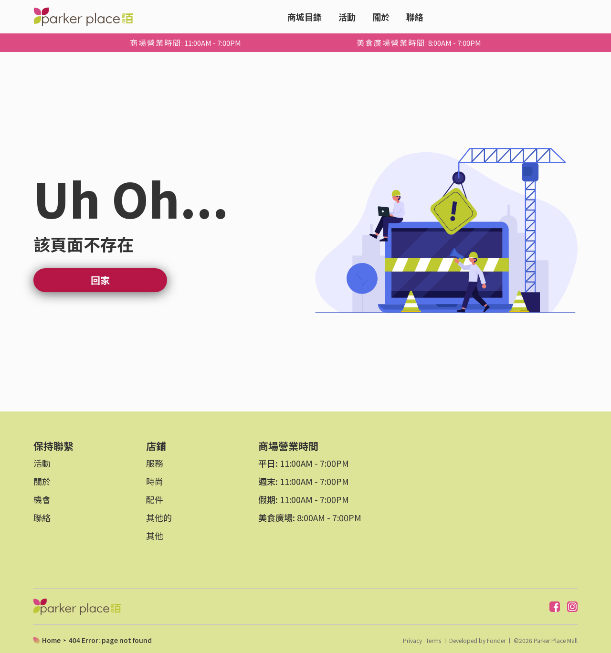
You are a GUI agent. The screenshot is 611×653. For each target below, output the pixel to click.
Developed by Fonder (477, 640)
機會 (42, 499)
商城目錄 (304, 16)
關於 (381, 16)
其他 (154, 535)
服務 (154, 463)
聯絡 (414, 16)
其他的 (159, 517)
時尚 (154, 481)
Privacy (412, 640)
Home (51, 640)
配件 (154, 499)
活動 (347, 16)
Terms (433, 640)
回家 (100, 280)
